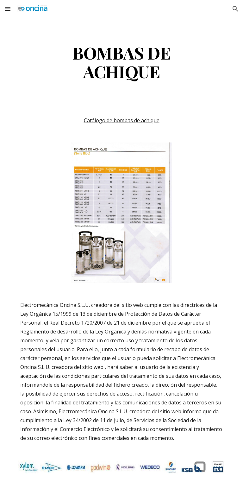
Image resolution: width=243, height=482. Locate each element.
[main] (121, 61)
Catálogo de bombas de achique (121, 120)
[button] (7, 8)
